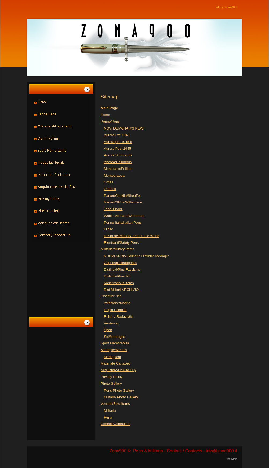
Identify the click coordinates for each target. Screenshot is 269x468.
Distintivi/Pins (111, 296)
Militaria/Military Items (117, 249)
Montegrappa (114, 175)
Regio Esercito (115, 310)
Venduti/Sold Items (115, 404)
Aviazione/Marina (117, 303)
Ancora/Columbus (118, 162)
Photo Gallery (111, 383)
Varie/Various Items (119, 283)
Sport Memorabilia (115, 343)
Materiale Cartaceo (115, 363)
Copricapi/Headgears (120, 263)
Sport (108, 330)
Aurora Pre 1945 (116, 135)
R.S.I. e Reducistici (118, 317)
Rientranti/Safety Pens (121, 243)
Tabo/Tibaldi (113, 209)
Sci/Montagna (114, 337)
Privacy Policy (111, 377)
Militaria (110, 411)
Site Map (231, 458)
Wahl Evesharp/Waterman (124, 216)
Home (105, 115)
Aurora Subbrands (118, 155)
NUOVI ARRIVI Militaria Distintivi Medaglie (136, 256)
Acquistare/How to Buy (118, 370)
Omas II (110, 189)
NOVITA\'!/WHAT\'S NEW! (124, 128)
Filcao (108, 229)
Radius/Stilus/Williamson (123, 202)
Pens (108, 417)
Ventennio (111, 323)
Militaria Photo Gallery (121, 397)
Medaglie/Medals (114, 350)
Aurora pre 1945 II (118, 142)
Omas (108, 182)
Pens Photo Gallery (119, 390)
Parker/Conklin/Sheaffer (122, 196)
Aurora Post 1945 (117, 149)
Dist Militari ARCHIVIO (121, 290)
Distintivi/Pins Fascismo (122, 269)
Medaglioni (112, 357)
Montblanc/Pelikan (118, 169)
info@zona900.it (226, 7)
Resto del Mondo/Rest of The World (131, 236)
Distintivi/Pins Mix (117, 276)
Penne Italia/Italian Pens (122, 222)
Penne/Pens (110, 121)
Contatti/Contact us (115, 424)
